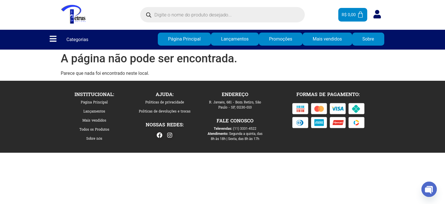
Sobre (368, 39)
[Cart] (352, 15)
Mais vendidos (327, 39)
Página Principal (184, 39)
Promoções (280, 39)
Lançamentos (235, 39)
